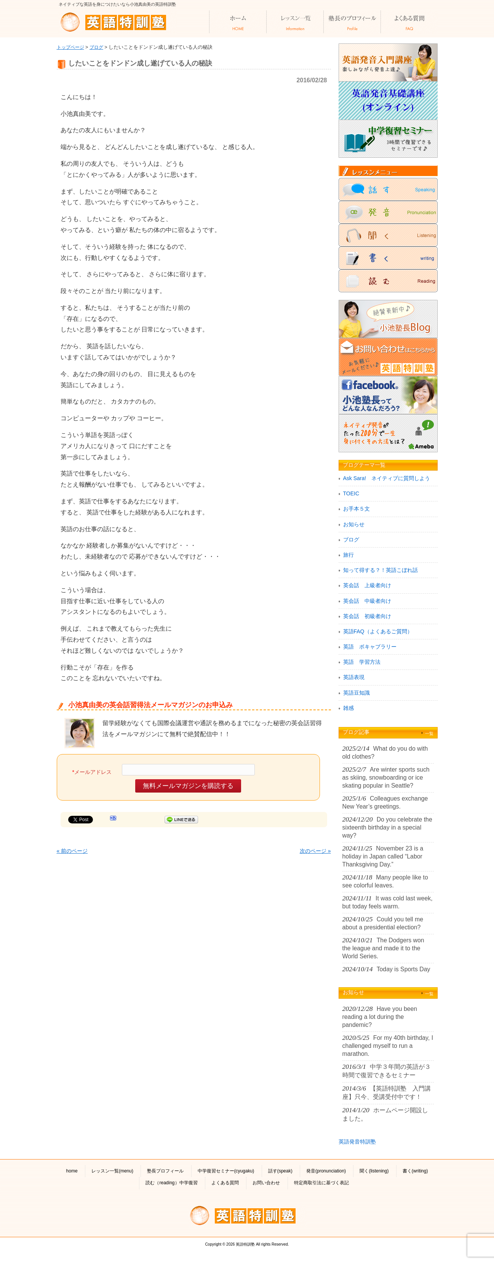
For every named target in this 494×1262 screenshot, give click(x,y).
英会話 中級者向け (367, 601)
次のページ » (315, 851)
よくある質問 (225, 1182)
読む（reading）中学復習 (171, 1182)
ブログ (96, 47)
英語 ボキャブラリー (369, 647)
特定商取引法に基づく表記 (321, 1182)
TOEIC (351, 493)
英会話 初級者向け (367, 616)
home (72, 1171)
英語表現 (354, 677)
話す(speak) (280, 1171)
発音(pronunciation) (326, 1171)
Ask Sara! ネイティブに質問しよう (386, 478)
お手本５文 (356, 509)
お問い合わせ (266, 1182)
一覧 (429, 733)
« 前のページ (72, 851)
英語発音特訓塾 (357, 1142)
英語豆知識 (356, 693)
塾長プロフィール (165, 1171)
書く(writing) (415, 1171)
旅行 (348, 555)
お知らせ (354, 524)
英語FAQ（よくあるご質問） (377, 631)
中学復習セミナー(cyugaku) (226, 1171)
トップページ (70, 47)
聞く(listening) (374, 1171)
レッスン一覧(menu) (112, 1171)
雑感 (348, 708)
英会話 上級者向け (367, 585)
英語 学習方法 (361, 662)
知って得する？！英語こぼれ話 (380, 570)
